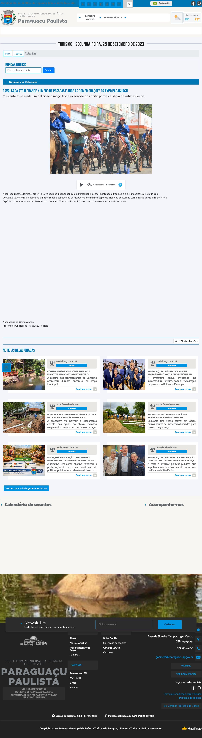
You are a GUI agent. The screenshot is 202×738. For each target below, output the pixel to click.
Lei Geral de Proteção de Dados (181, 705)
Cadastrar (169, 624)
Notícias (18, 53)
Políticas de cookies (190, 697)
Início (7, 53)
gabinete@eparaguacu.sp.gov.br (174, 657)
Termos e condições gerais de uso (182, 694)
